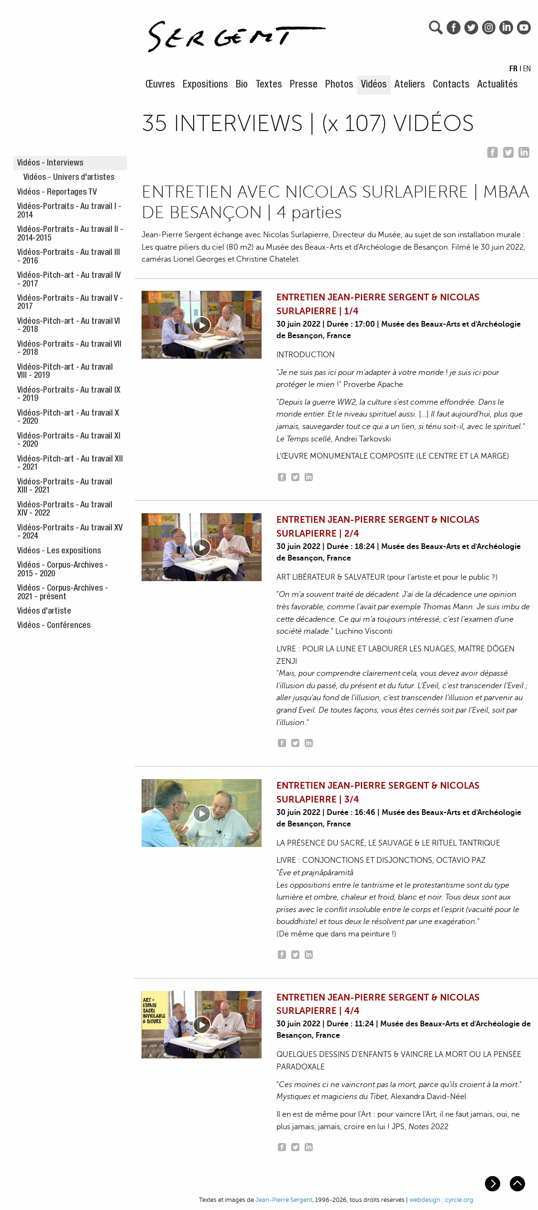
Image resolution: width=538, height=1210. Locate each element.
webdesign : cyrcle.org (441, 1200)
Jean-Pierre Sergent (283, 1200)
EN (527, 70)
